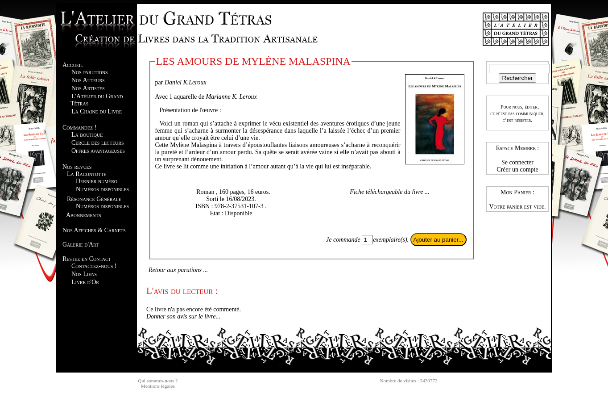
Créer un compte (517, 169)
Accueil (72, 65)
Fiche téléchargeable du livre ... (389, 192)
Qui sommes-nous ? (158, 380)
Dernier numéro (96, 181)
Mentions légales (158, 386)
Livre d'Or (85, 282)
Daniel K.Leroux (186, 82)
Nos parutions (89, 72)
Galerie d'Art (80, 244)
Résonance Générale (94, 199)
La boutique (87, 134)
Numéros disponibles (102, 189)
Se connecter (517, 162)
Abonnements (83, 215)
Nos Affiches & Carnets (94, 230)
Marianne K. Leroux (231, 96)
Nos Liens (84, 274)
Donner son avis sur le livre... (183, 316)
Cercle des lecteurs (97, 142)
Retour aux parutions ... (178, 270)
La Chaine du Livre (96, 111)
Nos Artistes (88, 88)
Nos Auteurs (88, 80)
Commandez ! (79, 127)
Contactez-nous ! (93, 266)
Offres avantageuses (98, 150)
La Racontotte (86, 174)
